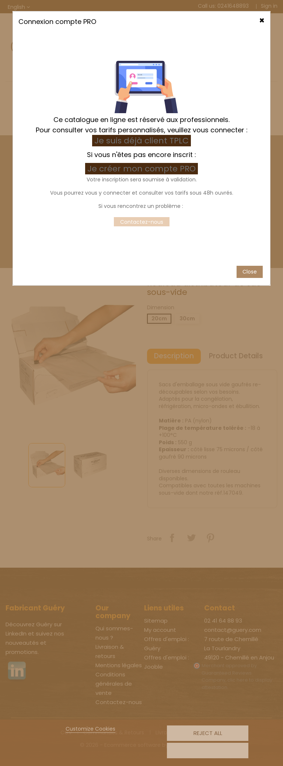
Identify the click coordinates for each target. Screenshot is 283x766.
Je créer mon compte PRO (142, 147)
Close (249, 250)
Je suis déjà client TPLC (141, 119)
